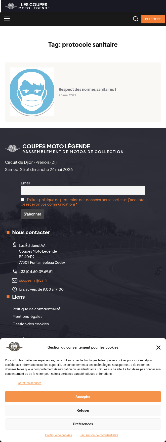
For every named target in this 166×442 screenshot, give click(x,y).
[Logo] (27, 6)
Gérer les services (30, 383)
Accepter (83, 396)
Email (25, 183)
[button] (158, 347)
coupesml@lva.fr (33, 280)
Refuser (83, 410)
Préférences (83, 424)
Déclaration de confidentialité (99, 435)
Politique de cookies (58, 435)
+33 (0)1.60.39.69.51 (36, 271)
